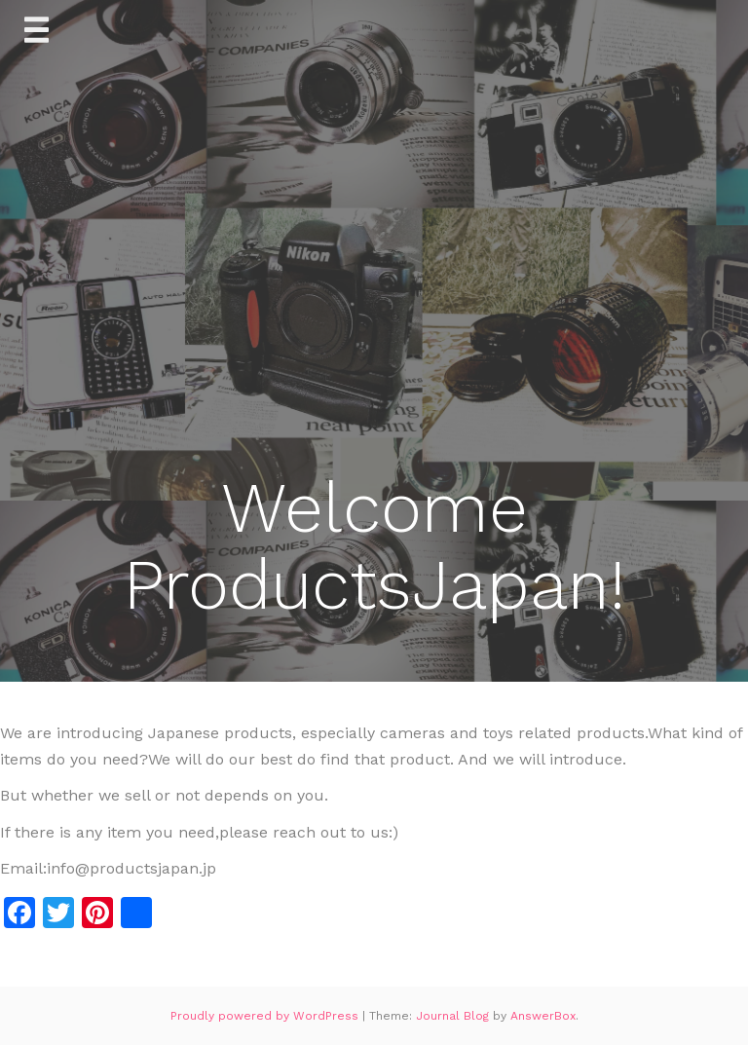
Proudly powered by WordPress (266, 1016)
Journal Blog (454, 1016)
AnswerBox (543, 1016)
